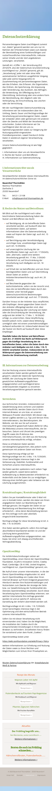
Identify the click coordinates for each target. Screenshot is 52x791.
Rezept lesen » (27, 688)
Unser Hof (10, 775)
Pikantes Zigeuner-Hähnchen (26, 706)
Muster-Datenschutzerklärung (16, 662)
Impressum (41, 775)
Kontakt (20, 775)
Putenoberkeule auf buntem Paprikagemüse (26, 693)
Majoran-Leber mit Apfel (26, 679)
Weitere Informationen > (26, 739)
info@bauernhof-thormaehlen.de (27, 198)
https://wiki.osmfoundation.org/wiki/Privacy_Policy (25, 641)
